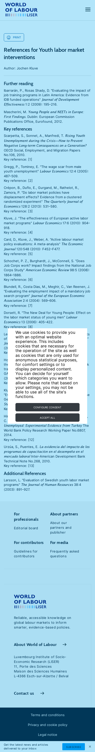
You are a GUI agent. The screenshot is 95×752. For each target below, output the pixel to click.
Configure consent (47, 407)
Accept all (47, 417)
